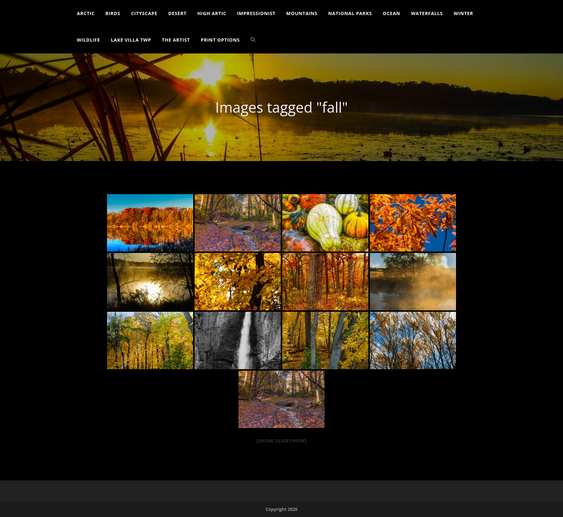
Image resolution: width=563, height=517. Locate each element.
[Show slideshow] (281, 440)
